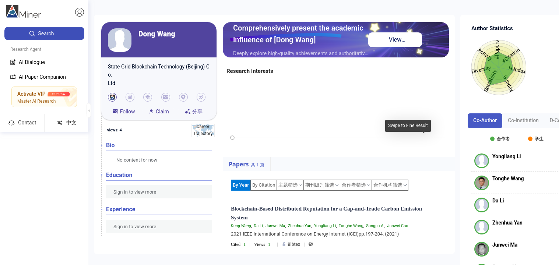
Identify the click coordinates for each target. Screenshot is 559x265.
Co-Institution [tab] (523, 120)
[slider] (232, 137)
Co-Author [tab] (485, 120)
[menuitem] (44, 33)
